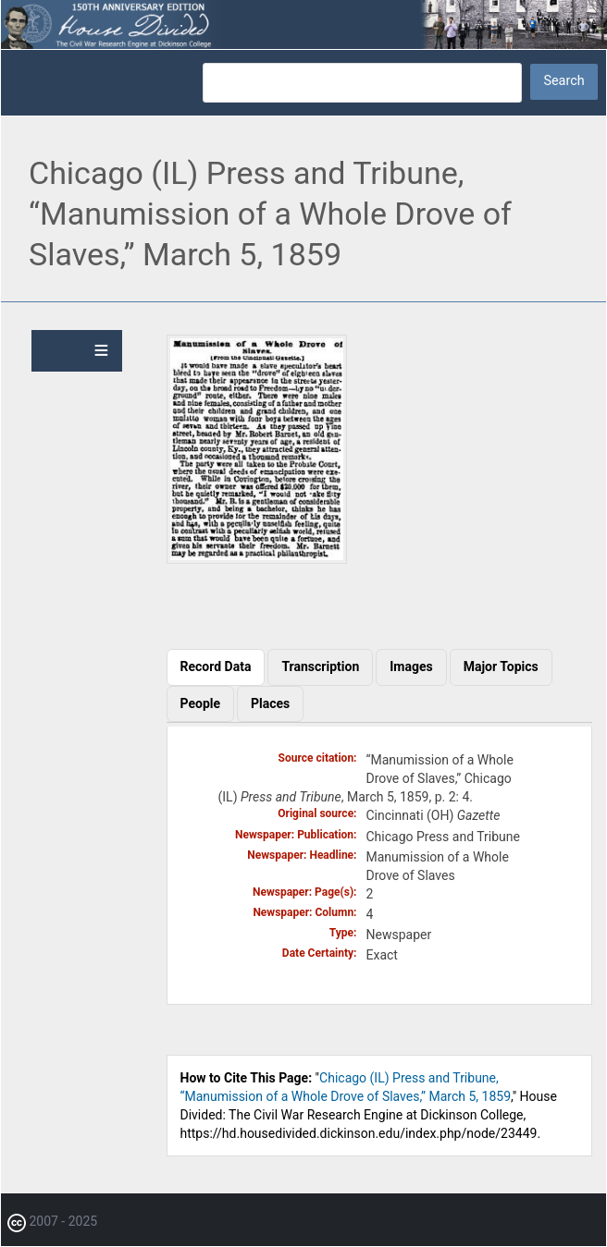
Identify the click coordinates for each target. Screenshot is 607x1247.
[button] (257, 559)
